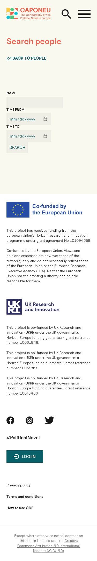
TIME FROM (15, 109)
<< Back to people (26, 58)
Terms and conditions (24, 496)
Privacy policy (18, 485)
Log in (29, 456)
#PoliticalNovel (23, 437)
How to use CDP (19, 508)
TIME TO (12, 126)
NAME (11, 93)
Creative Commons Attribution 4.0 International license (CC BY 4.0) (48, 545)
